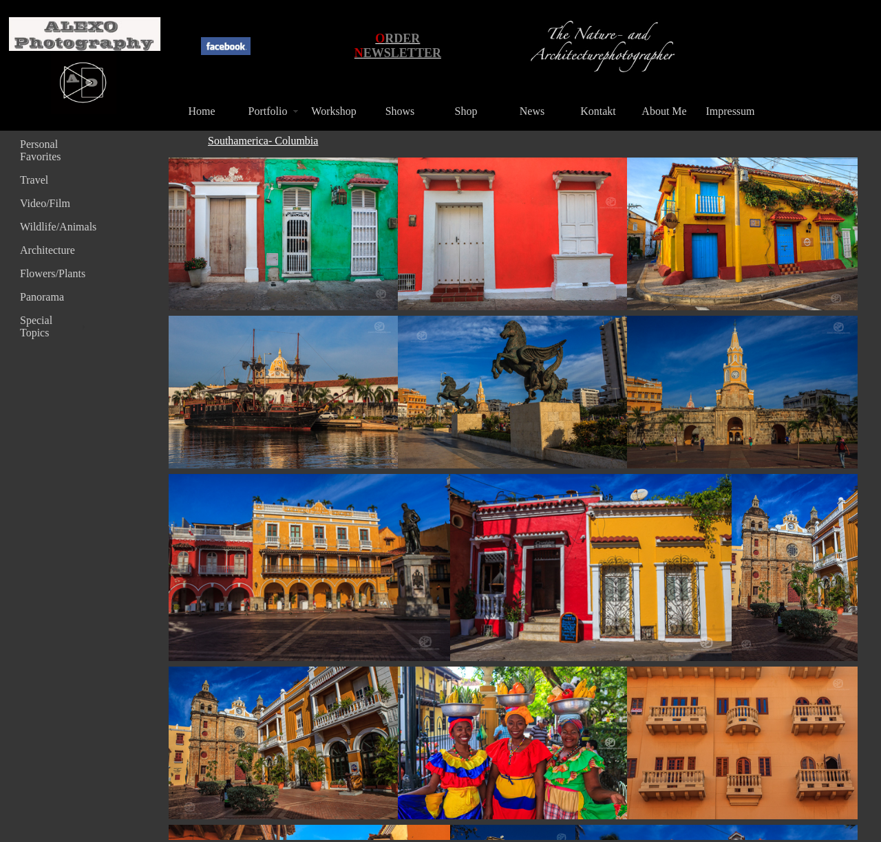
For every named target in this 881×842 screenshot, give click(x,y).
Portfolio (268, 111)
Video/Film (45, 203)
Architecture (47, 250)
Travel (34, 180)
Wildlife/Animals (54, 227)
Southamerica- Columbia (263, 141)
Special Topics (36, 326)
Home (201, 111)
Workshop (333, 111)
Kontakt (598, 111)
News (532, 111)
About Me (663, 111)
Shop (466, 111)
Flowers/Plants (52, 273)
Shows (400, 111)
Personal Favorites (40, 150)
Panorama (42, 297)
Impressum (729, 111)
